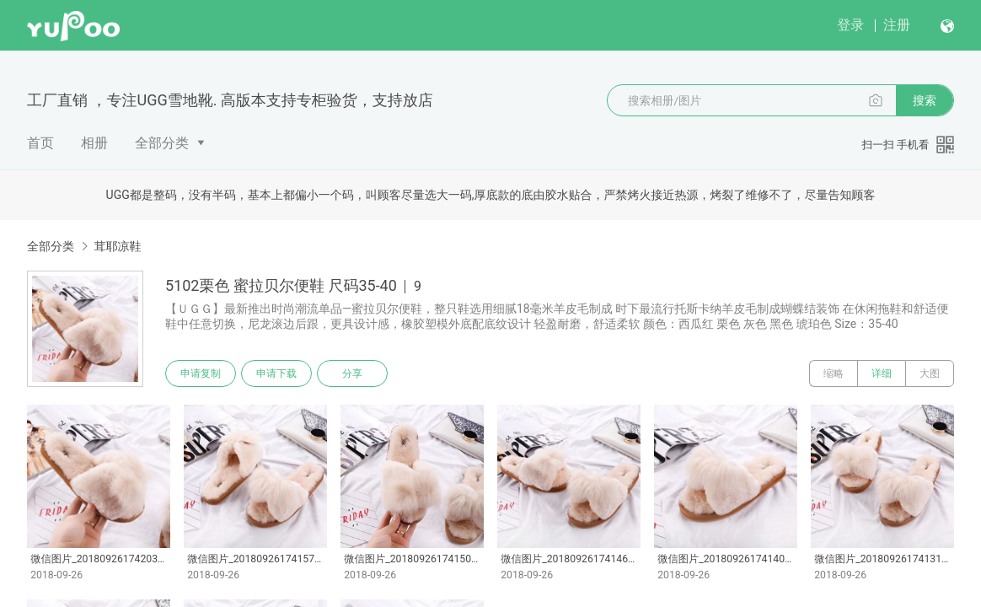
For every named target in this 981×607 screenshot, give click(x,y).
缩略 (833, 373)
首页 (40, 143)
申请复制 (200, 373)
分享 (352, 373)
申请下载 (276, 373)
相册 (94, 143)
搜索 (924, 100)
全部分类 (162, 143)
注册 (896, 25)
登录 (850, 25)
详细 (881, 373)
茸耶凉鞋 (117, 246)
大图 (929, 373)
